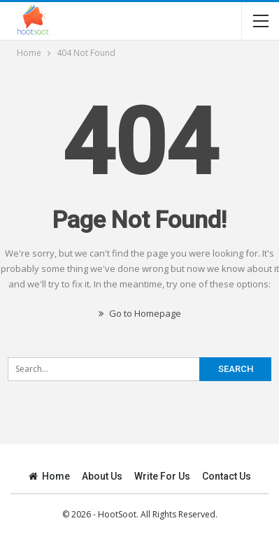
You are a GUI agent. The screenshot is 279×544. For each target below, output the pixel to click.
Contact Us (226, 476)
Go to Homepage (140, 313)
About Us (102, 476)
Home (49, 476)
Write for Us (162, 476)
